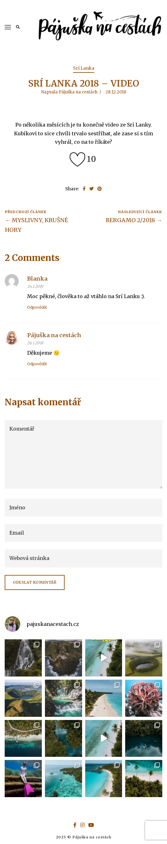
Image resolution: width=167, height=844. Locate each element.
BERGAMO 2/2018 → (134, 220)
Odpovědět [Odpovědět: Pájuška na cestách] (37, 364)
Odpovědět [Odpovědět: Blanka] (37, 307)
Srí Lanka (83, 68)
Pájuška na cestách (54, 335)
